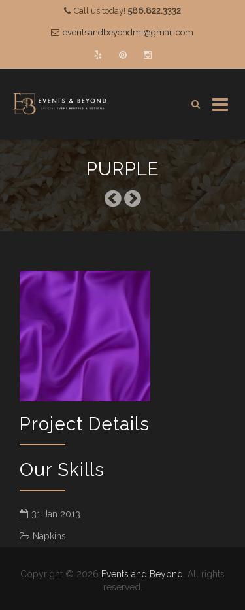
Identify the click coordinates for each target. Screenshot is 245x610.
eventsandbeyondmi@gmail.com (128, 32)
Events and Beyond (142, 574)
